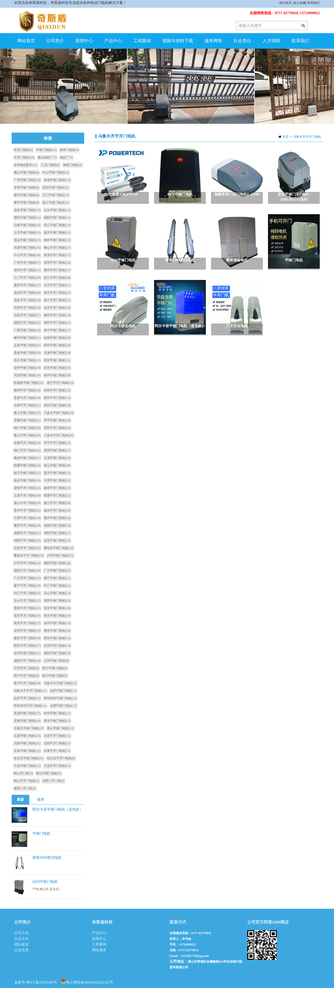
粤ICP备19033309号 (41, 982)
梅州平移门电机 (57, 240)
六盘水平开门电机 (59, 435)
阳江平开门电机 (57, 277)
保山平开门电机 (27, 503)
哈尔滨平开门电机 (61, 758)
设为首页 (285, 3)
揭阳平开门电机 (27, 322)
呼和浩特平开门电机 (30, 706)
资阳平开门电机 (27, 608)
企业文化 (21, 939)
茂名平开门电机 (27, 300)
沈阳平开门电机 (57, 743)
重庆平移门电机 (57, 518)
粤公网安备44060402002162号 (87, 981)
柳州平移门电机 (27, 338)
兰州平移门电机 (56, 660)
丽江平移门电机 (27, 473)
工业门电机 (50, 165)
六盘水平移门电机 (59, 413)
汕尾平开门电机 (27, 315)
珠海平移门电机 (57, 180)
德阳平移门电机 (57, 563)
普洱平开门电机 (27, 510)
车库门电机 (23, 150)
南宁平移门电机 (57, 330)
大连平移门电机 (27, 766)
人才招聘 (271, 40)
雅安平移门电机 (57, 630)
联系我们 (313, 3)
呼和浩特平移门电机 (60, 698)
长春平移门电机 (27, 751)
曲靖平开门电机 (57, 488)
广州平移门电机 (27, 180)
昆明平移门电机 (57, 450)
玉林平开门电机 (27, 405)
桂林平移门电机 (57, 338)
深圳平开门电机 (27, 270)
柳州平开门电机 (27, 390)
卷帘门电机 (69, 150)
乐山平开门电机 (27, 600)
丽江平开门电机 (57, 503)
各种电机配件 (26, 165)
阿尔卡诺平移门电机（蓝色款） (57, 809)
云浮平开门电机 (57, 285)
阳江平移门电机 (57, 225)
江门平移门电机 (55, 195)
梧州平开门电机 (57, 398)
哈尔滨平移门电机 (29, 758)
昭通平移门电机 (27, 465)
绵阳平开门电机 (27, 540)
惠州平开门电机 (57, 270)
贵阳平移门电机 (57, 405)
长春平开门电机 (57, 751)
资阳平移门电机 (57, 600)
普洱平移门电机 (57, 473)
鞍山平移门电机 (48, 773)
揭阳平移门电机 (57, 217)
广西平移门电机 (27, 330)
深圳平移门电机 (55, 187)
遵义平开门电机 (27, 435)
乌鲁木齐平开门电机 (307, 137)
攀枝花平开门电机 (29, 555)
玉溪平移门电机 (57, 458)
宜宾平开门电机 (27, 615)
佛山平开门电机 (57, 247)
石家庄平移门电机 (29, 728)
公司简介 (55, 40)
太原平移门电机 (27, 736)
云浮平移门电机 (27, 232)
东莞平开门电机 (57, 262)
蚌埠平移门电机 (57, 713)
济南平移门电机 (27, 721)
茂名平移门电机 (27, 210)
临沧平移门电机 (27, 480)
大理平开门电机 (27, 518)
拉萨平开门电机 (27, 698)
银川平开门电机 (27, 683)
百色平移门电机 (57, 368)
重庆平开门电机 (27, 525)
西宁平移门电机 (55, 668)
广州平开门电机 (27, 262)
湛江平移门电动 (55, 202)
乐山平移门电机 (57, 593)
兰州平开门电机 (26, 668)
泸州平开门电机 (27, 563)
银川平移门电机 (55, 675)
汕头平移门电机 (57, 210)
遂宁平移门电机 (57, 578)
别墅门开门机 (53, 781)
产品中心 (113, 40)
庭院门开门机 (25, 788)
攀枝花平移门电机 (59, 548)
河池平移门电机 (27, 375)
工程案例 (142, 40)
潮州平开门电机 (57, 322)
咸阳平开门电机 (27, 660)
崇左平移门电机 (27, 360)
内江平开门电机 (27, 593)
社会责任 (242, 40)
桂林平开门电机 (57, 390)
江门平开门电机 (27, 277)
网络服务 (99, 950)
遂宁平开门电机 (27, 585)
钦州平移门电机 (57, 375)
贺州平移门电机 (27, 368)
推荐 (40, 800)
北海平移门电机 (57, 353)
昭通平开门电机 (57, 495)
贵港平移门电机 (27, 353)
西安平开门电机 (27, 645)
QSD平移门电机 (45, 882)
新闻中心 (84, 40)
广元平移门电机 (57, 570)
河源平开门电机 (27, 307)
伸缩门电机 (72, 165)
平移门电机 (46, 150)
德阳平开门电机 (27, 570)
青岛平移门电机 (57, 721)
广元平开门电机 (27, 578)
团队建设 (21, 944)
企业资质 (21, 950)
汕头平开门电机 (57, 307)
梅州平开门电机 (57, 315)
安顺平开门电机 (27, 443)
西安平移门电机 (57, 638)
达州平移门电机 (57, 623)
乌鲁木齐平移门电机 (60, 683)
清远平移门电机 (27, 240)
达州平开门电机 (27, 630)
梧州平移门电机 (57, 345)
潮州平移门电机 (27, 217)
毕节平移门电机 (57, 420)
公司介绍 (21, 933)
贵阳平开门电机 (57, 428)
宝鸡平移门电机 (27, 653)
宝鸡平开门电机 (57, 645)
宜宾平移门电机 (57, 608)
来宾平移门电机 (57, 360)
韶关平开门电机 (57, 292)
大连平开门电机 (57, 766)
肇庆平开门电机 (27, 285)
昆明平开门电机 (27, 488)
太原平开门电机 (57, 736)
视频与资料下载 (177, 40)
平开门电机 (24, 157)
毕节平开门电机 (57, 443)
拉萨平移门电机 (63, 691)
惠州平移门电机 (26, 195)
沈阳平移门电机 (27, 743)
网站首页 (26, 40)
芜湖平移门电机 (27, 713)
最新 (20, 800)
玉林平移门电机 (27, 345)
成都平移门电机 (57, 525)
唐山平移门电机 (60, 728)
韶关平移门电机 (57, 232)
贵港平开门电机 (27, 398)
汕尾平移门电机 (27, 225)
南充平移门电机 (57, 615)
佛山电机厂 (47, 157)
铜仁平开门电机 (27, 450)
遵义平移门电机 (27, 413)
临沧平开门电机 (57, 510)
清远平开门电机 (27, 292)
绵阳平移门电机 (57, 533)
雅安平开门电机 (27, 638)
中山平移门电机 (55, 172)
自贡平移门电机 (57, 540)
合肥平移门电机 (63, 706)
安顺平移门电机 (27, 420)
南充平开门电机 (27, 623)
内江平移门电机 (57, 585)
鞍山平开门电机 (26, 781)
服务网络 (213, 40)
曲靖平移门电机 (27, 458)
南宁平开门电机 (60, 383)
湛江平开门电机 (57, 300)
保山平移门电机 (57, 465)
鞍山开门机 (23, 773)
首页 (285, 137)
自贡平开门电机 (27, 548)
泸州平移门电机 (60, 555)
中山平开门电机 (27, 255)
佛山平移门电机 (26, 172)
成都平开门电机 (27, 533)
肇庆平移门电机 (26, 202)
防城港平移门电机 (29, 383)
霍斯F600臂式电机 (47, 858)
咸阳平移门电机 (57, 653)
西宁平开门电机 (26, 675)
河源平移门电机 (27, 247)
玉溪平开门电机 (27, 495)
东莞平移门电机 (26, 187)
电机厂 (66, 157)
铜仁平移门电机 (27, 428)
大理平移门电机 (57, 480)
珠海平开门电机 (57, 255)
